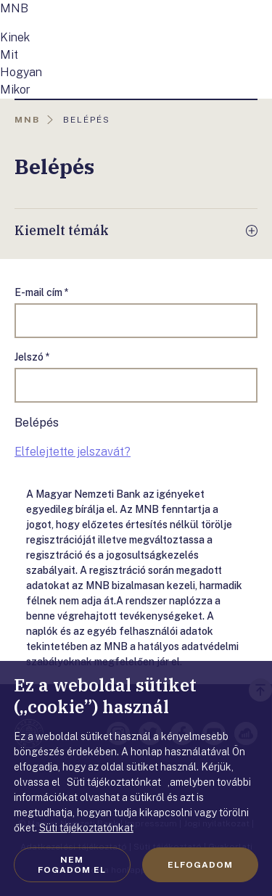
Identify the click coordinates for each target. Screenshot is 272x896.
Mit (9, 55)
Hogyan (21, 72)
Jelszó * (32, 357)
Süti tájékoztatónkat (86, 828)
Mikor (15, 89)
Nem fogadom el (72, 865)
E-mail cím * (42, 292)
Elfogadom (200, 865)
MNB (14, 8)
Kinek (15, 37)
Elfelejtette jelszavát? (73, 452)
